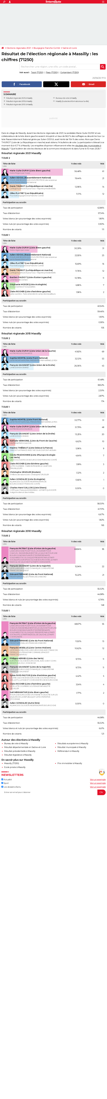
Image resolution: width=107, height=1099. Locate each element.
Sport (5, 783)
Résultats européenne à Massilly (72, 743)
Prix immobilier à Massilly (69, 763)
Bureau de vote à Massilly (16, 743)
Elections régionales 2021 (19, 48)
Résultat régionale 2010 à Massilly (19, 104)
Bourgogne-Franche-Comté (46, 48)
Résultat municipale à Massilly (71, 747)
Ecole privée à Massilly (14, 767)
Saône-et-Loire (70, 48)
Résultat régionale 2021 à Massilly (19, 98)
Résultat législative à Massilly (18, 755)
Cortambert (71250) (69, 72)
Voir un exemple (98, 779)
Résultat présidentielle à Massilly (19, 751)
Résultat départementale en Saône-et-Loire (25, 747)
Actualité (6, 779)
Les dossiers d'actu (11, 787)
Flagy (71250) (52, 72)
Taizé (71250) (37, 72)
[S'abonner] (53, 792)
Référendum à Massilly (68, 751)
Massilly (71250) (11, 763)
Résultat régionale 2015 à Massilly (19, 101)
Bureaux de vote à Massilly (66, 98)
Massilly (58, 101)
